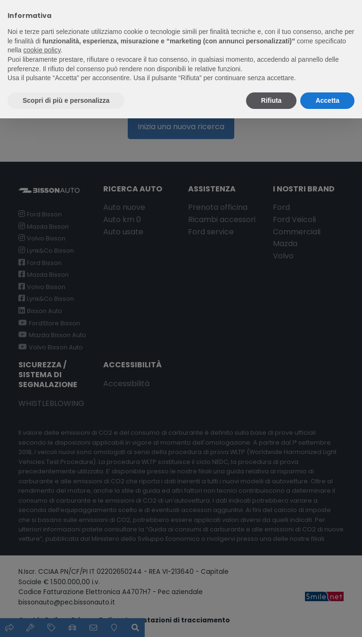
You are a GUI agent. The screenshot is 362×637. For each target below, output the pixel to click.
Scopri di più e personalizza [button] (66, 100)
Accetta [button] (327, 100)
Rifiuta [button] (271, 100)
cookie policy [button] (41, 50)
